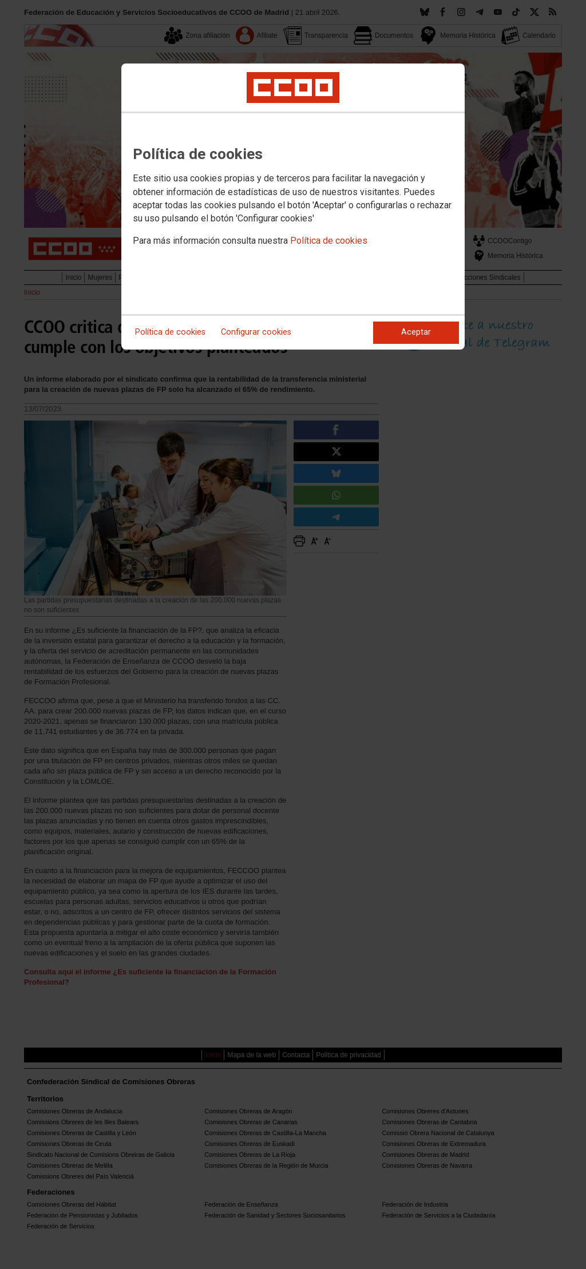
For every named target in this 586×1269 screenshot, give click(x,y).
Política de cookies (328, 240)
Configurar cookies (256, 332)
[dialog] (293, 207)
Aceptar (416, 332)
